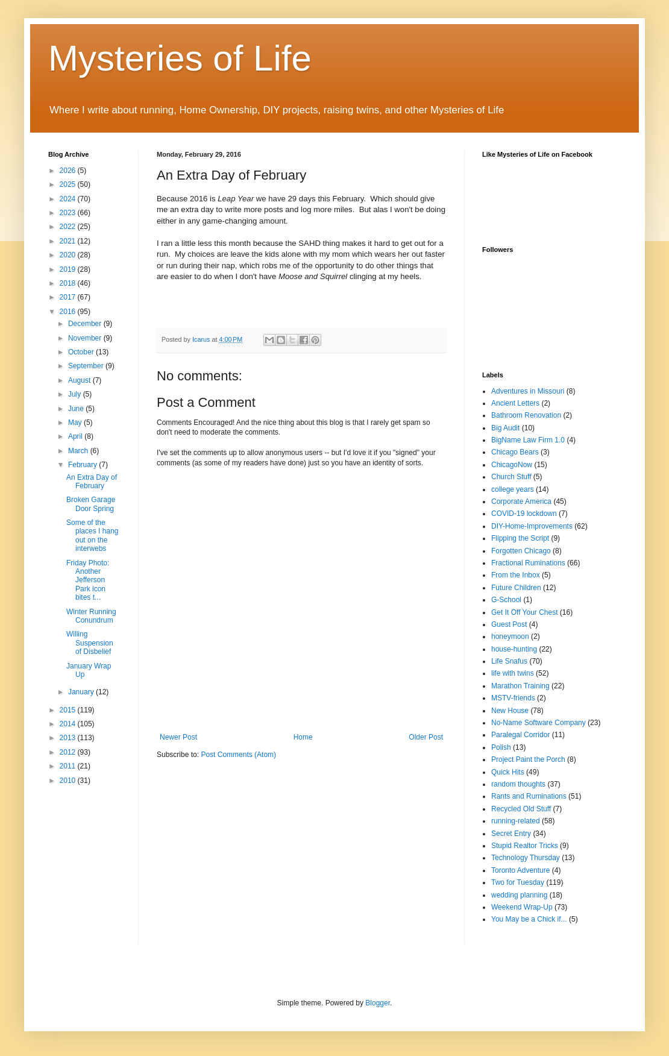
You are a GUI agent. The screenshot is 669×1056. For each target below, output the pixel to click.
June (77, 408)
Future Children (516, 587)
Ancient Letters (515, 403)
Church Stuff (511, 477)
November (86, 338)
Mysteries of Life (180, 58)
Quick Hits (507, 772)
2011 (69, 766)
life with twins (512, 673)
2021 (69, 241)
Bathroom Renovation (526, 415)
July (75, 394)
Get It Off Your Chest (524, 612)
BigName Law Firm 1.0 (528, 440)
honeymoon (510, 636)
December (86, 323)
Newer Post (178, 737)
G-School (506, 600)
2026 (69, 170)
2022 (69, 226)
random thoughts (518, 784)
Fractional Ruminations (528, 563)
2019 (69, 269)
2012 (69, 752)
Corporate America (521, 501)
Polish (501, 747)
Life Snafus (509, 661)
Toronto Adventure (520, 870)
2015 (69, 710)
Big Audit (505, 428)
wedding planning (519, 895)
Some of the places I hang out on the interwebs (92, 535)
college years (512, 489)
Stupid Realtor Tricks (524, 845)
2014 (69, 724)
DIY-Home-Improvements (532, 526)
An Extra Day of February (91, 481)
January (82, 692)
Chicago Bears (515, 452)
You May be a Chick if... (529, 919)
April (76, 436)
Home (303, 737)
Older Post (426, 737)
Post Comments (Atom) (238, 754)
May (76, 422)
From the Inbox (515, 575)
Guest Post (509, 624)
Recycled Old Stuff (521, 809)
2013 (69, 738)
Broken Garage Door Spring (90, 503)
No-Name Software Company (538, 722)
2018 (69, 283)
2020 (69, 255)
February (83, 464)
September (86, 366)
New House (510, 710)
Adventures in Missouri (527, 391)
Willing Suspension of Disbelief (89, 643)
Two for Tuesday (517, 882)
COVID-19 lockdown (524, 513)
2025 (69, 184)
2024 (69, 199)
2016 (69, 311)
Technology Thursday (525, 857)
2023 (69, 213)
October (82, 352)
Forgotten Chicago (521, 551)
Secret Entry (511, 833)
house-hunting (514, 649)
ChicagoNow (511, 464)
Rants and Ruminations (529, 796)
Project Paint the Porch (528, 759)
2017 (69, 297)
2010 (69, 780)
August (80, 380)
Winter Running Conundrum (91, 616)
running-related (515, 821)
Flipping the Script (520, 538)
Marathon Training (520, 686)
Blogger (377, 1003)
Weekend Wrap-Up (522, 907)
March (79, 451)
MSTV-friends (513, 698)
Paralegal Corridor (520, 735)
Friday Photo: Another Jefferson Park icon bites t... (87, 580)
